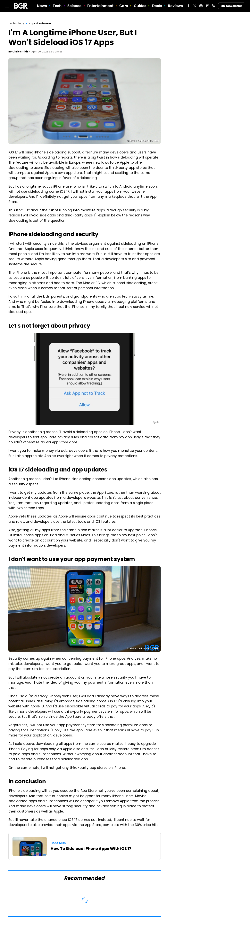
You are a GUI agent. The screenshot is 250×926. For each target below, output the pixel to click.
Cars (123, 6)
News (42, 6)
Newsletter (231, 6)
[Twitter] (194, 5)
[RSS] (213, 5)
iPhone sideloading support (57, 152)
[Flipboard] (207, 5)
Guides (140, 6)
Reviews (175, 6)
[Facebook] (188, 5)
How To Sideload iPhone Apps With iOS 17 (91, 848)
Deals (157, 6)
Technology (16, 23)
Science (74, 6)
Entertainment (100, 6)
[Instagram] (201, 5)
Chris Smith (20, 51)
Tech (57, 6)
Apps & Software (40, 23)
